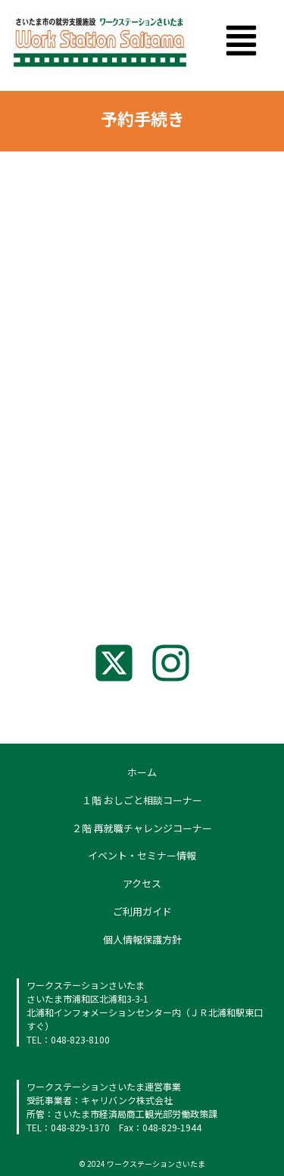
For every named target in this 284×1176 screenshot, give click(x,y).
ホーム (142, 772)
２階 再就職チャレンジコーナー (142, 828)
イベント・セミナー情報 (142, 855)
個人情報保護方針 (142, 939)
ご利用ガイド (142, 911)
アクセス (142, 883)
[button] (242, 43)
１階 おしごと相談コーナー (142, 800)
